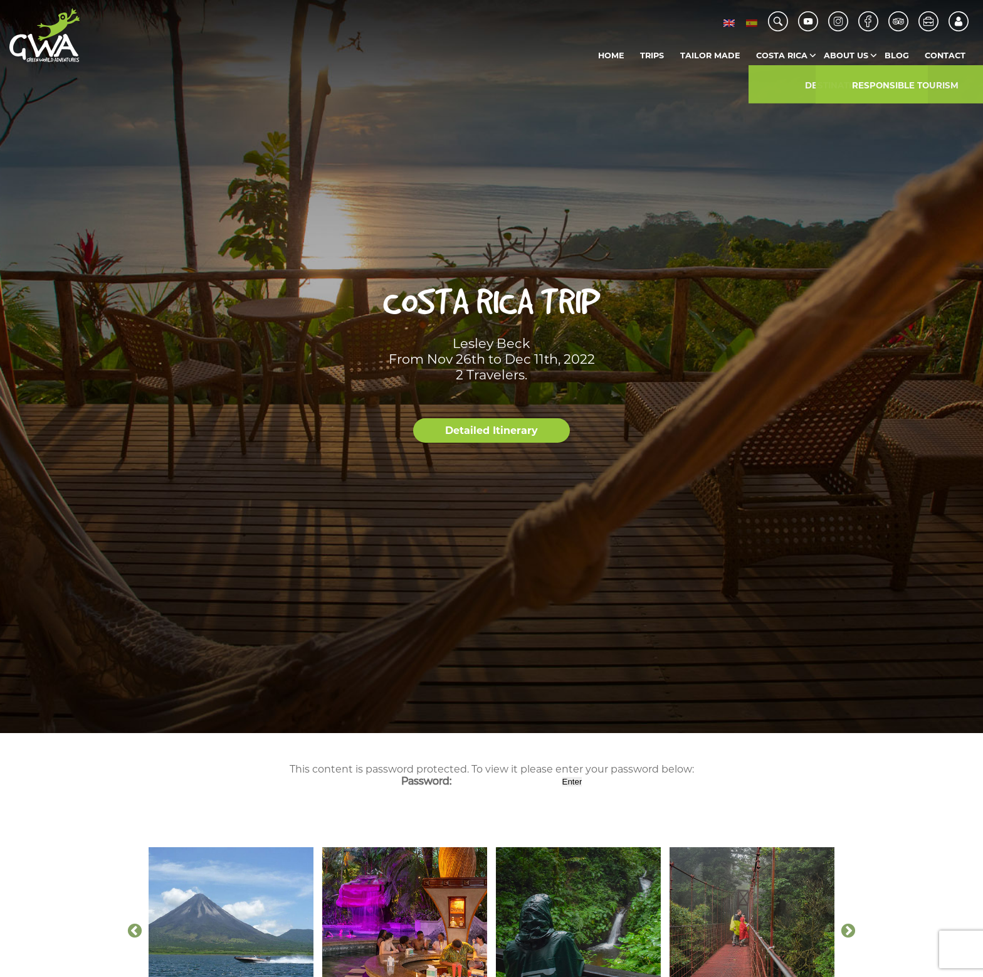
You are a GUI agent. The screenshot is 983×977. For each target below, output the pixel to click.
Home (611, 55)
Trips (652, 55)
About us (846, 55)
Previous (135, 931)
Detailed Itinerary (491, 430)
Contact (945, 55)
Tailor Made (710, 55)
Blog (897, 55)
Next (848, 931)
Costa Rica (781, 55)
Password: (480, 781)
